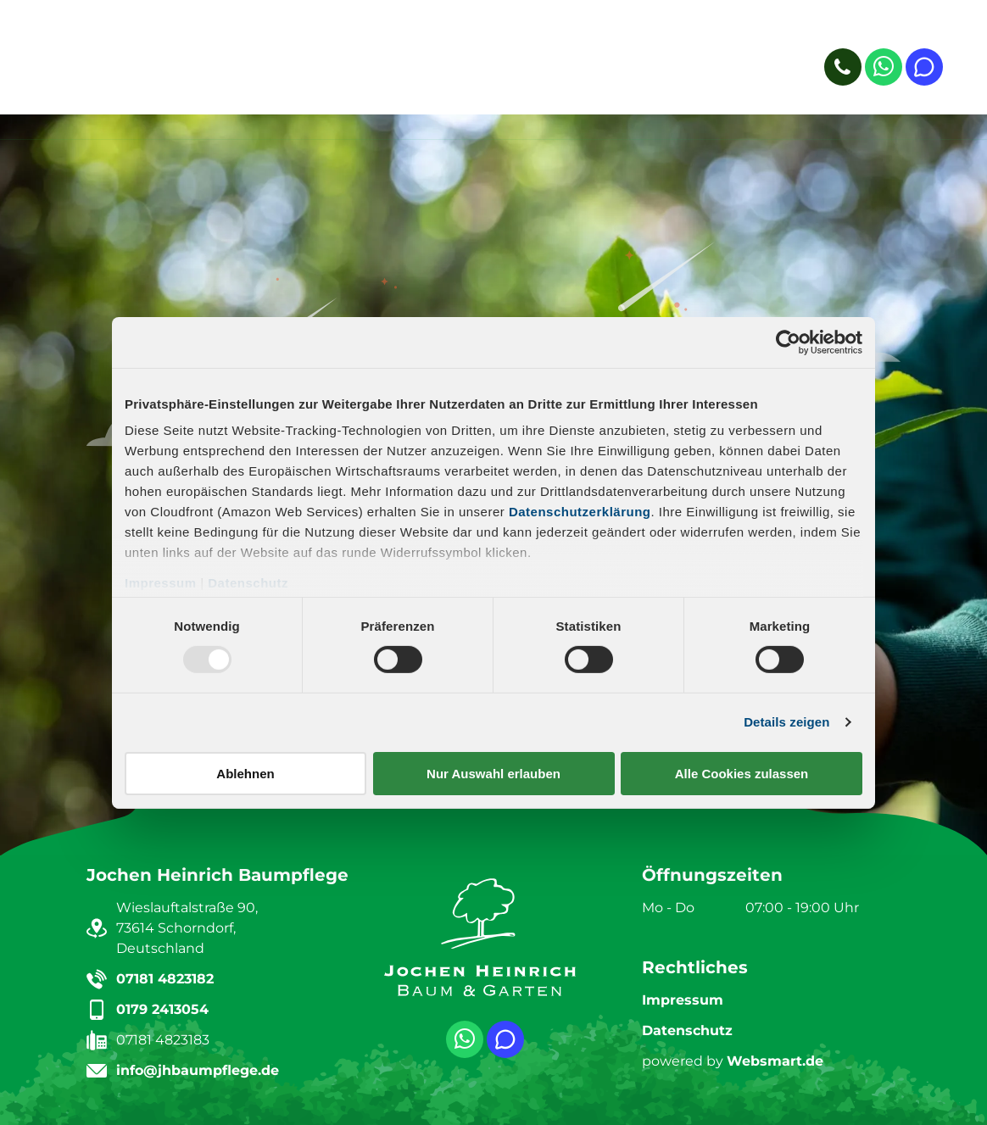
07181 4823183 (162, 1040)
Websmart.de (775, 1061)
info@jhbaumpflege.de (197, 1070)
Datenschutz (248, 583)
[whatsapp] (883, 69)
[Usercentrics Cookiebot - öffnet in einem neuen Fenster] (788, 341)
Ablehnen (245, 773)
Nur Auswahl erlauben (493, 773)
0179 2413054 (162, 1009)
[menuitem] (259, 64)
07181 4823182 (165, 979)
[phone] (843, 69)
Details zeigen (786, 722)
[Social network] (924, 69)
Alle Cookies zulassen (742, 773)
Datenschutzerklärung (580, 511)
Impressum (161, 583)
